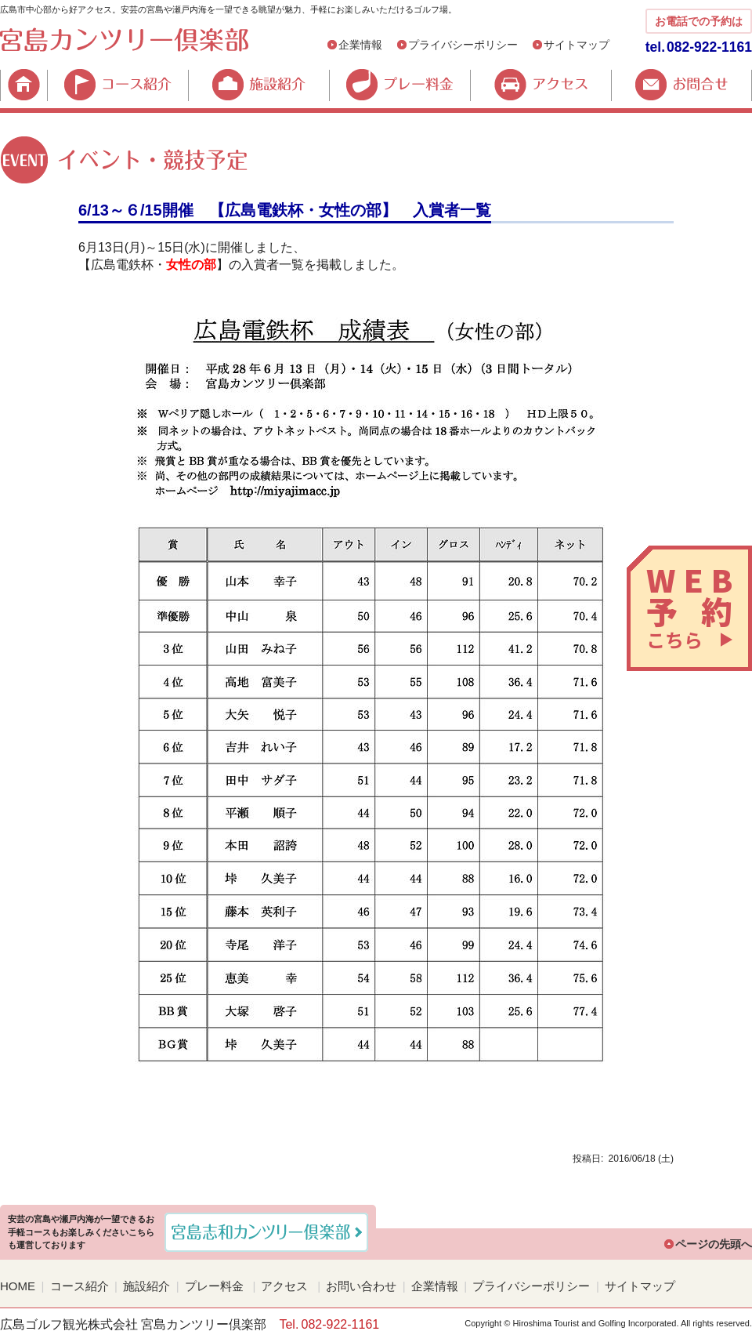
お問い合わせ (361, 1286)
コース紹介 (117, 84)
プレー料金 (399, 84)
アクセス (540, 84)
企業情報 (360, 44)
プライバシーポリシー (463, 44)
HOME (23, 84)
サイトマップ (576, 44)
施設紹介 (258, 84)
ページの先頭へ (713, 1244)
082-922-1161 (709, 47)
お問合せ (681, 84)
